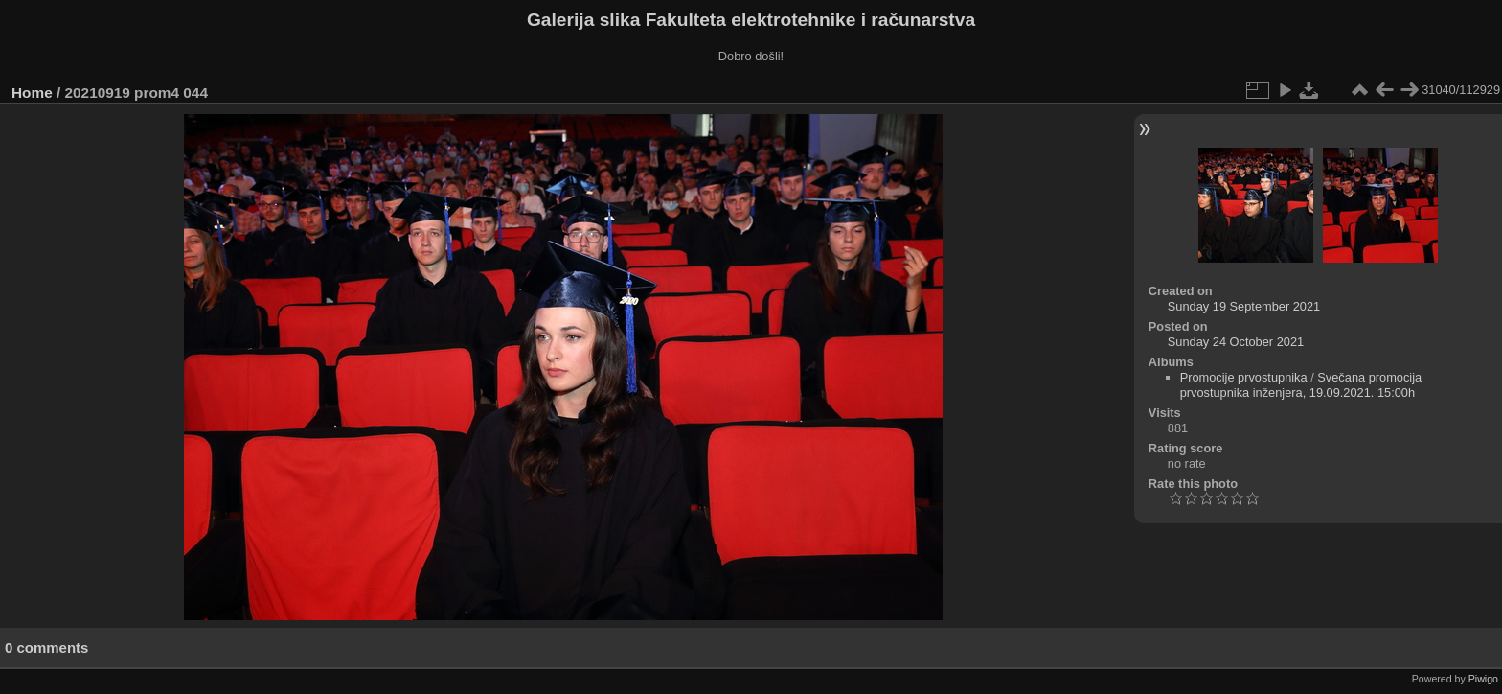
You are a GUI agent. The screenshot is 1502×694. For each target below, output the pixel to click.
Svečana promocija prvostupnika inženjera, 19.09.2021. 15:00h (1301, 385)
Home (32, 92)
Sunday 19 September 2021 (1244, 306)
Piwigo (1483, 678)
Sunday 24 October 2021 (1236, 342)
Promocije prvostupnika (1244, 377)
